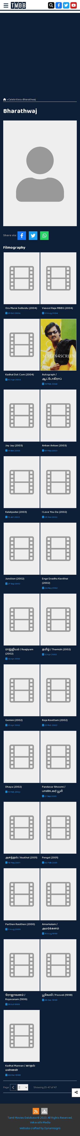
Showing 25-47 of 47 (45, 1087)
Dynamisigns (52, 1128)
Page (6, 1087)
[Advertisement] (40, 53)
